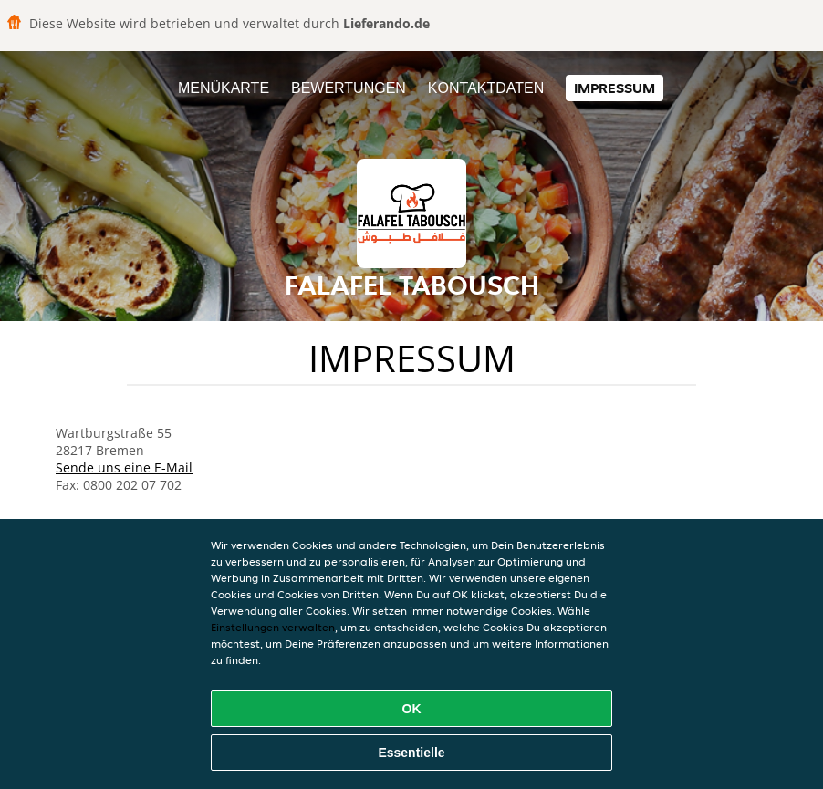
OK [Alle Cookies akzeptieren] (412, 708)
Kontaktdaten (486, 88)
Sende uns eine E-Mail (124, 467)
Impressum (614, 88)
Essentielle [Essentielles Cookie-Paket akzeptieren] (411, 752)
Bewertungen (348, 88)
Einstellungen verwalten (273, 627)
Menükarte (223, 88)
